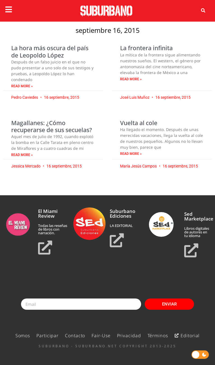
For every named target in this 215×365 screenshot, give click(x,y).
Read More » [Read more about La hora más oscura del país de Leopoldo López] (22, 86)
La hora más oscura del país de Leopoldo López (49, 51)
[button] (203, 11)
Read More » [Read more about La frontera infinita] (131, 79)
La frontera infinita (146, 48)
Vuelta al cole (138, 123)
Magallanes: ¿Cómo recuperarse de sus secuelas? (51, 126)
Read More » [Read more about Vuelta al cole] (131, 154)
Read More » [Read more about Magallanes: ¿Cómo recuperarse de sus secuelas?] (22, 155)
